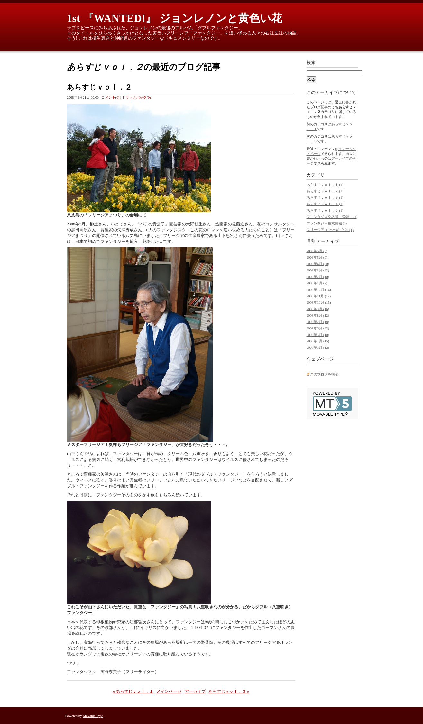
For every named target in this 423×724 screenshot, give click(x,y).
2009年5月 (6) (317, 257)
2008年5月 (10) (318, 335)
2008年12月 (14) (319, 289)
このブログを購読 (324, 374)
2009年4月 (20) (318, 264)
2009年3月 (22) (318, 270)
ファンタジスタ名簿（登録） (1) (332, 217)
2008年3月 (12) (318, 347)
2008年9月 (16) (318, 309)
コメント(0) (110, 97)
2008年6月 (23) (318, 328)
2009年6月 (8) (317, 251)
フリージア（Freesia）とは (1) (330, 230)
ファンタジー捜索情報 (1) (327, 223)
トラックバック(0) (136, 97)
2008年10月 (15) (319, 302)
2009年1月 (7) (317, 283)
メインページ (168, 691)
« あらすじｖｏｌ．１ (133, 691)
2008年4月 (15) (318, 341)
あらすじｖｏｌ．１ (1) (325, 184)
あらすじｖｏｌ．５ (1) (325, 210)
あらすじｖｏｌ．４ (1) (325, 204)
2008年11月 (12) (319, 296)
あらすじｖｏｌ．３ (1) (325, 197)
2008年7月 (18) (318, 322)
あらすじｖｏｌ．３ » (228, 691)
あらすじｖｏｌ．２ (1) (325, 191)
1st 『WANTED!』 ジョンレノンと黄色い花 (174, 18)
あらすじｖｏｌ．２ (99, 87)
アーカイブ (195, 691)
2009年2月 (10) (318, 277)
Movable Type (93, 716)
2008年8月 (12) (318, 315)
